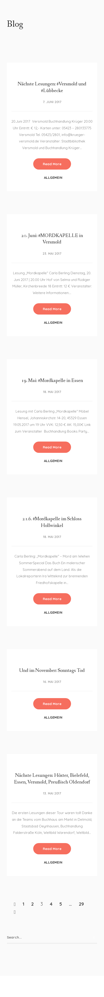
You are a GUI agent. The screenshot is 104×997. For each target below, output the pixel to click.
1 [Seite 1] (23, 904)
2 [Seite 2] (32, 904)
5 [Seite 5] (60, 904)
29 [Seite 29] (81, 904)
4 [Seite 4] (51, 904)
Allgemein (53, 178)
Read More (52, 164)
